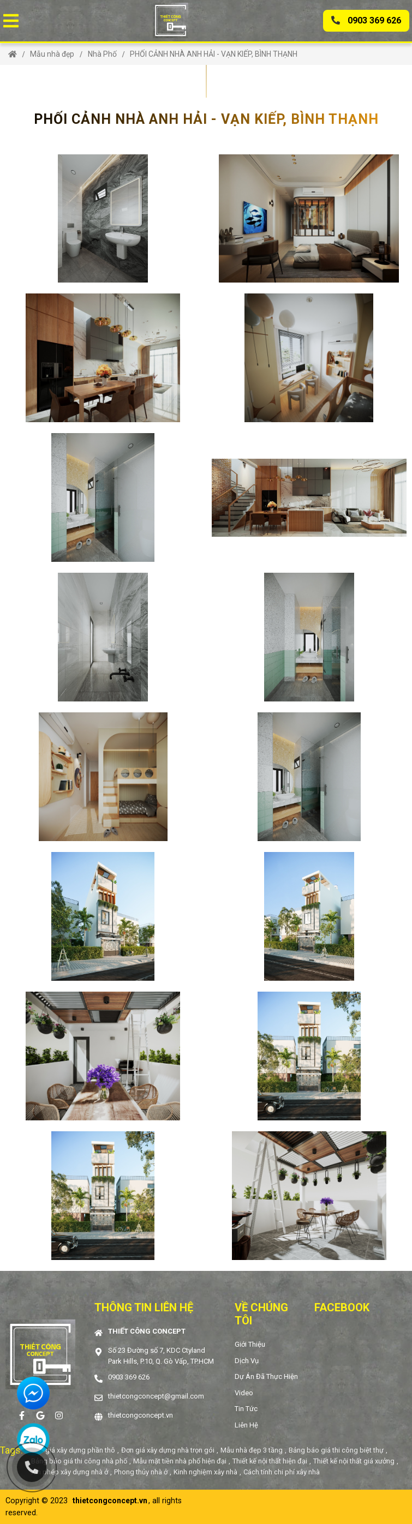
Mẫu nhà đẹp (52, 54)
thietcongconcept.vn (140, 1415)
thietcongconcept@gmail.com (156, 1396)
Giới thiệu (250, 1344)
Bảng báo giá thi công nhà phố (79, 1461)
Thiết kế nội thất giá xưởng (354, 1461)
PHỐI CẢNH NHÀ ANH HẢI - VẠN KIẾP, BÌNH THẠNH (213, 54)
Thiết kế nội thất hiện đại (269, 1461)
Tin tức (246, 1409)
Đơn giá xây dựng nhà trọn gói (167, 1450)
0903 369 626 (366, 20)
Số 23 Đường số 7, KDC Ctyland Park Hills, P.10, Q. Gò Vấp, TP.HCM (161, 1355)
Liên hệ (246, 1425)
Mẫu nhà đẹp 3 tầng (251, 1450)
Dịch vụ (247, 1361)
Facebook (341, 1307)
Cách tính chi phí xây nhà (281, 1472)
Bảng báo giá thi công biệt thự (336, 1450)
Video (244, 1393)
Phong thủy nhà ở (141, 1472)
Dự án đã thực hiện (266, 1376)
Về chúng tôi (261, 1314)
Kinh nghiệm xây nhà (205, 1472)
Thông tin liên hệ (143, 1307)
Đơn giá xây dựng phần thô (73, 1450)
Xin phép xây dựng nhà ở (69, 1472)
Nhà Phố (102, 54)
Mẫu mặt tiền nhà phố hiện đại (179, 1461)
